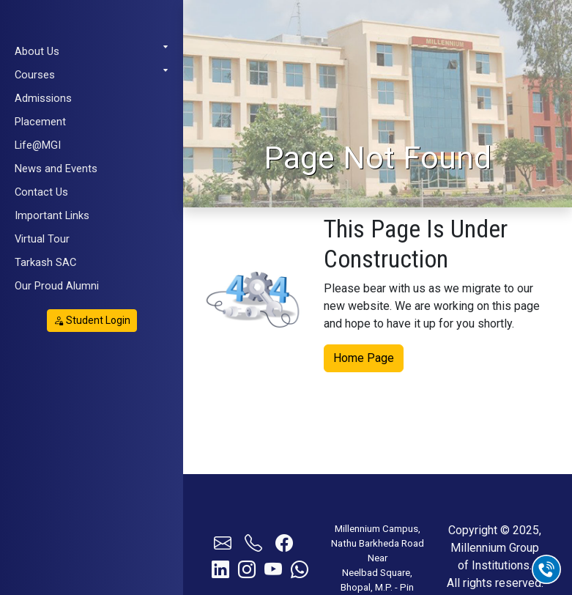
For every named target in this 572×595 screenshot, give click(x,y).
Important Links (52, 215)
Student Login (91, 320)
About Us (91, 50)
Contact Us (41, 192)
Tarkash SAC (45, 262)
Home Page (363, 357)
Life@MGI (38, 145)
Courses (91, 74)
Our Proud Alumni (57, 285)
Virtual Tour (42, 238)
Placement (40, 121)
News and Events (56, 168)
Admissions (43, 98)
